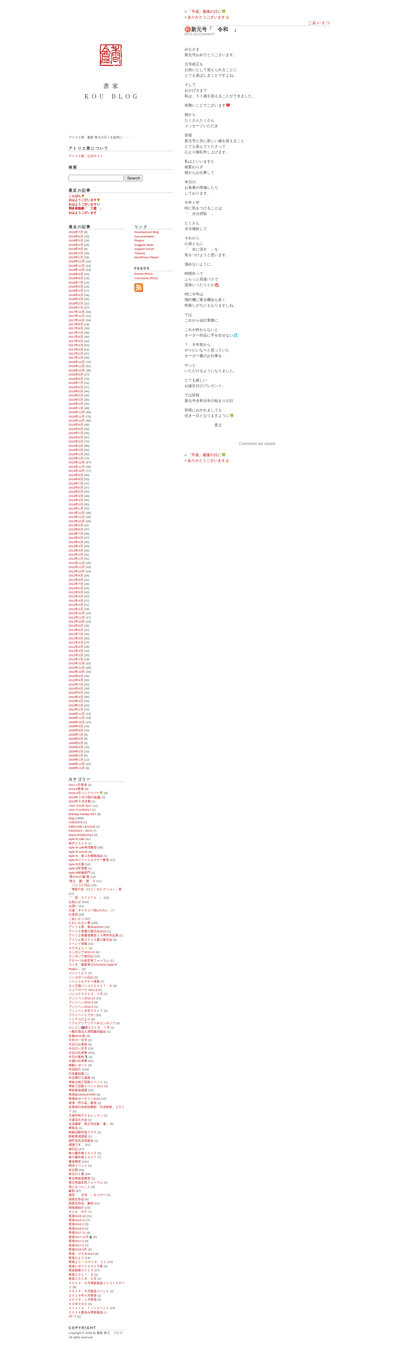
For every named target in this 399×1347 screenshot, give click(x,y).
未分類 (73, 1170)
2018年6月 (76, 286)
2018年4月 (76, 295)
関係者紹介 (76, 1207)
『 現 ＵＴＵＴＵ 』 (86, 897)
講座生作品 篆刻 (81, 1203)
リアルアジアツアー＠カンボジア (92, 1023)
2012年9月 (76, 575)
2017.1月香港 (78, 784)
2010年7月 (76, 684)
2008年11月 (77, 768)
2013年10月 (77, 521)
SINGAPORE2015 (81, 835)
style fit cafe (76, 839)
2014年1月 (76, 508)
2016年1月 (76, 408)
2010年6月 (76, 688)
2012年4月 (76, 596)
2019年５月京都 (80, 801)
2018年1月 (76, 307)
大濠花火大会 (78, 1119)
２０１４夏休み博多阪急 (86, 1312)
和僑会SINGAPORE (82, 1094)
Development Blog (146, 232)
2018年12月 (77, 261)
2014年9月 (76, 475)
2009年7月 (76, 734)
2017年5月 (76, 341)
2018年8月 (76, 278)
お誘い (73, 906)
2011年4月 (76, 646)
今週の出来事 (78, 1061)
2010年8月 (76, 680)
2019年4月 (76, 244)
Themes (139, 253)
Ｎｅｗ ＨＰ (78, 1211)
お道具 (73, 914)
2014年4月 (76, 496)
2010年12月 (77, 663)
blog (71, 818)
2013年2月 (76, 554)
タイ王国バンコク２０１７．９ (90, 985)
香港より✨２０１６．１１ (88, 1261)
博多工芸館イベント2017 (86, 1086)
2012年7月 (76, 583)
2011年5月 (76, 642)
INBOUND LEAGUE (82, 826)
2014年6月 (76, 487)
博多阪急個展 (78, 1090)
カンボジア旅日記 (81, 956)
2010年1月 (76, 709)
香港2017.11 (77, 1232)
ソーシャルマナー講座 (84, 981)
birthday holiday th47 (82, 814)
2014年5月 (76, 491)
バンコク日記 (79, 885)
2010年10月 (77, 671)
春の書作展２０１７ (83, 1157)
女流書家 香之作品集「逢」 (89, 1123)
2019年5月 (76, 240)
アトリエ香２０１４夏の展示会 (90, 939)
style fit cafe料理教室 (83, 847)
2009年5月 (76, 743)
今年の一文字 (78, 1040)
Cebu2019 (75, 822)
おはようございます (83, 212)
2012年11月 (77, 567)
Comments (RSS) (146, 278)
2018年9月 (76, 274)
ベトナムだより (79, 1019)
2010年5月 (76, 692)
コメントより (78, 973)
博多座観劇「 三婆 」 (86, 208)
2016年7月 (76, 383)
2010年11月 (77, 667)
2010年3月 (76, 701)
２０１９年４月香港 (83, 1295)
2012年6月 (76, 588)
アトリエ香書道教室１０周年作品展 (93, 935)
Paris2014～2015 (80, 830)
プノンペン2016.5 (81, 1002)
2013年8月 (76, 529)
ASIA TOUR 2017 (80, 805)
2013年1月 (76, 558)
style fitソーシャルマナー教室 (89, 860)
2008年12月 (77, 764)
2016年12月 (77, 362)
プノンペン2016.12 (82, 998)
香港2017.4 (76, 1241)
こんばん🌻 (77, 196)
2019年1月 (76, 257)
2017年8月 (76, 328)
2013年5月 (76, 542)
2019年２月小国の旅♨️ (85, 797)
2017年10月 (77, 320)
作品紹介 (75, 1069)
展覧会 (73, 1128)
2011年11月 (77, 617)
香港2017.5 (76, 1245)
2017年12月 (77, 311)
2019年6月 (76, 236)
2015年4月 (76, 445)
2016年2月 (76, 403)
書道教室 (75, 1161)
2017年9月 (76, 324)
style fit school (78, 851)
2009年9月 (76, 726)
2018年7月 (76, 282)
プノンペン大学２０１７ (86, 1010)
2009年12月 (77, 713)
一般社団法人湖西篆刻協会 (87, 1031)
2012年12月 (77, 563)
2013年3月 (76, 550)
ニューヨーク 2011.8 (83, 989)
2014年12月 (77, 462)
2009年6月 (76, 738)
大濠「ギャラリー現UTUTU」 (89, 910)
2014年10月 (77, 470)
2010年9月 (76, 676)
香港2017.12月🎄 (81, 1237)
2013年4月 (76, 546)
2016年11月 (77, 366)
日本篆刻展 (76, 1073)
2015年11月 (77, 416)
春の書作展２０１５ (83, 1153)
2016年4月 (76, 395)
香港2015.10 (77, 1216)
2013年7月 (76, 533)
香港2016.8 (76, 1228)
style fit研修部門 (79, 872)
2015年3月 (76, 449)
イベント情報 (78, 943)
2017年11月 (77, 316)
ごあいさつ (319, 23)
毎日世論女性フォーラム (86, 1182)
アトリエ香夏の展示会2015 (87, 931)
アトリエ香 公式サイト (86, 156)
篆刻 (72, 1190)
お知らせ (75, 902)
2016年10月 (77, 370)
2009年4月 (76, 747)
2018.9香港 (76, 789)
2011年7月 (76, 634)
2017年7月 (76, 332)
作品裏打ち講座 (79, 1077)
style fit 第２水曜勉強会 (86, 855)
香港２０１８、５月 (83, 1278)
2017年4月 (76, 345)
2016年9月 (76, 374)
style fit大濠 (76, 864)
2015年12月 (77, 412)
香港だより (76, 1257)
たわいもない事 (79, 922)
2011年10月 (77, 621)
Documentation (144, 236)
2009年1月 (76, 759)
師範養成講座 (78, 1136)
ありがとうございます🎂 (209, 460)
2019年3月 (76, 249)
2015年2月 (76, 454)
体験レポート (78, 1065)
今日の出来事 (78, 1052)
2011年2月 (76, 655)
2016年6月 (76, 387)
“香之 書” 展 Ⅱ (82, 881)
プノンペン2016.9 (81, 1006)
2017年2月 (76, 353)
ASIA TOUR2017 (80, 809)
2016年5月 (76, 391)
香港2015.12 (77, 1220)
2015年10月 (77, 420)
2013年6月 (76, 537)
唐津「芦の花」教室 (83, 1103)
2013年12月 (77, 512)
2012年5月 (76, 592)
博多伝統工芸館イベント (86, 1082)
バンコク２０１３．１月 (86, 994)
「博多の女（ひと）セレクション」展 (95, 889)
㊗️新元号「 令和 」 (212, 29)
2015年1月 (76, 458)
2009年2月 (76, 755)
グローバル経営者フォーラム (89, 960)
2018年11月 (77, 265)
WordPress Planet (146, 257)
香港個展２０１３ (81, 1270)
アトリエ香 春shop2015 (86, 927)
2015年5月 (76, 441)
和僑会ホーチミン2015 (84, 1098)
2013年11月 (77, 516)
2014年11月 (77, 466)
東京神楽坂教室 (79, 1178)
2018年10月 (77, 269)
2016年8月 (76, 378)
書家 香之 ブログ (112, 66)
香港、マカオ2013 (81, 1253)
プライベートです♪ (82, 1015)
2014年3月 (76, 500)
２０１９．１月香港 (83, 1299)
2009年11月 (77, 717)
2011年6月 (76, 638)
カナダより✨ (78, 948)
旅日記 (73, 1149)
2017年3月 (76, 349)
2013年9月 (76, 525)
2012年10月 (77, 571)
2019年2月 (76, 253)
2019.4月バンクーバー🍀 (86, 793)
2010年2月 (76, 705)
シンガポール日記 (81, 977)
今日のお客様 (78, 1044)
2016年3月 (76, 399)
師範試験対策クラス (83, 1132)
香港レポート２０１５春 (86, 1266)
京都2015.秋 (77, 1036)
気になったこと (79, 1186)
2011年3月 (76, 650)
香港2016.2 (76, 1224)
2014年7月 (76, 483)
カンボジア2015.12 (82, 952)
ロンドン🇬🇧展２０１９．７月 (89, 1027)
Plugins (139, 240)
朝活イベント (78, 1165)
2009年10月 (77, 722)
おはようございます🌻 (84, 200)
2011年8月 (76, 630)
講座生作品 (76, 1199)
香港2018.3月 (78, 1249)
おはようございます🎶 (84, 204)
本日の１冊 (76, 1174)
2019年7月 (76, 232)
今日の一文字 (78, 1048)
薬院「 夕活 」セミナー (87, 1195)
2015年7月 (76, 433)
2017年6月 (76, 336)
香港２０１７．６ (81, 1274)
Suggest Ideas (143, 244)
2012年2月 (76, 604)
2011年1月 (76, 659)
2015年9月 (76, 424)
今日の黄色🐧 (78, 1056)
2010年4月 (76, 697)
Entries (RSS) (143, 273)
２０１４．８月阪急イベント (89, 1291)
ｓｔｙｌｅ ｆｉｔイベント (89, 1308)
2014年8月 (76, 479)
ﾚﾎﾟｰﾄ (72, 1316)
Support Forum (144, 249)
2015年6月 (76, 437)
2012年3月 (76, 600)
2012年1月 (76, 609)
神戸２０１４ (78, 843)
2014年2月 (76, 504)
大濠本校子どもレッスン (86, 1115)
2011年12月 (77, 613)
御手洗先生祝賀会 (81, 1140)
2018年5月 (76, 290)
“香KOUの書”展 (79, 876)
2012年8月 (76, 579)
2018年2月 (76, 303)
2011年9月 (76, 625)
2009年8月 (76, 730)
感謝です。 (76, 1144)
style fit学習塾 (78, 868)
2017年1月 (76, 357)
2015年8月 (76, 429)
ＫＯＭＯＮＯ (78, 1304)
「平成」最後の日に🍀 (207, 11)
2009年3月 (76, 751)
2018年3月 (76, 299)
